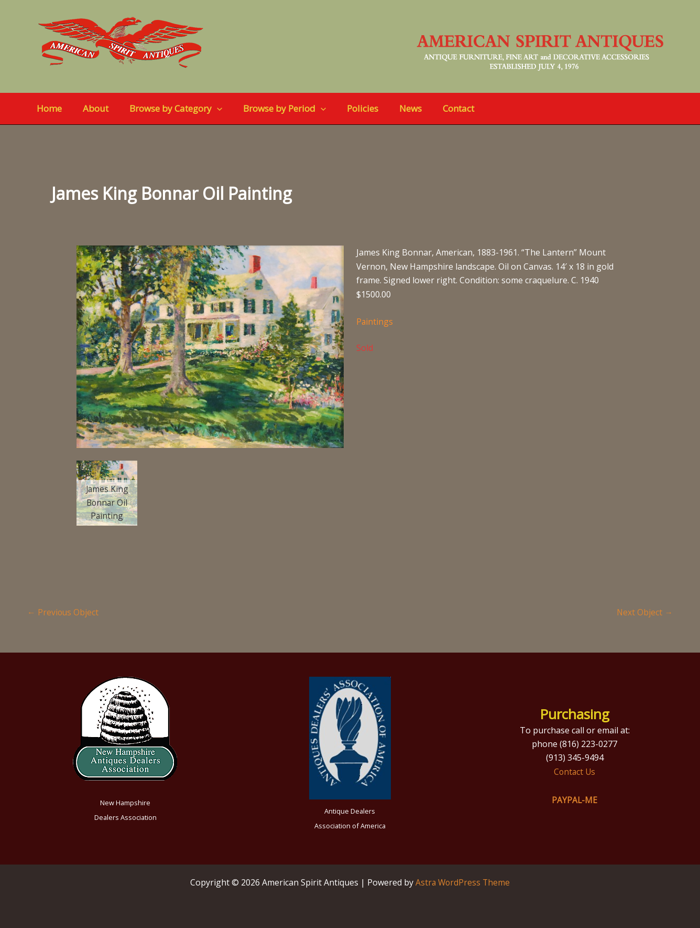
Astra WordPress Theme (462, 882)
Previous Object (63, 612)
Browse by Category (168, 108)
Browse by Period (273, 108)
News (393, 108)
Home (47, 108)
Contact (438, 108)
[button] (209, 108)
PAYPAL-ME (575, 800)
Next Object (644, 612)
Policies (348, 108)
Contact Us (574, 771)
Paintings (374, 321)
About (91, 108)
